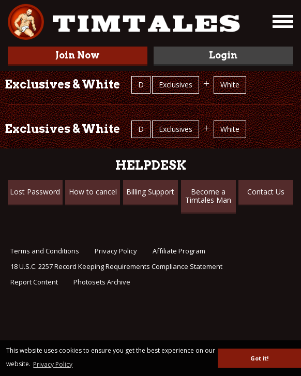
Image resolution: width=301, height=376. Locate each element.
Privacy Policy (116, 250)
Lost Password (35, 192)
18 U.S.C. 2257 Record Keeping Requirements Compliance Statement (116, 266)
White (229, 84)
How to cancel (93, 192)
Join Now (77, 55)
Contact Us (265, 192)
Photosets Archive (101, 282)
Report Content (34, 282)
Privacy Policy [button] (52, 364)
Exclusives (175, 84)
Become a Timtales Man (208, 196)
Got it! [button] (259, 358)
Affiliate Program (179, 250)
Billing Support (150, 192)
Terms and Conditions (44, 250)
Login (223, 55)
